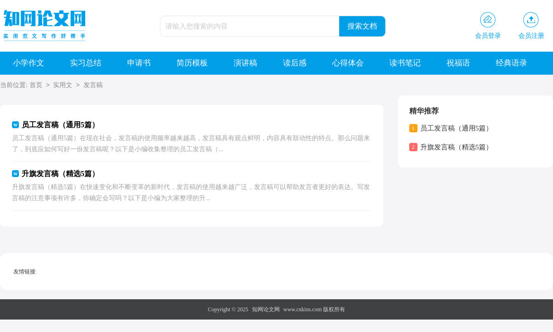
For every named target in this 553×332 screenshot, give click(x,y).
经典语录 (511, 63)
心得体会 (348, 63)
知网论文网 (266, 309)
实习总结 (85, 63)
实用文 (62, 85)
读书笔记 (405, 63)
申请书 (139, 63)
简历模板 (192, 63)
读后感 (294, 63)
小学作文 (28, 63)
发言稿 (93, 85)
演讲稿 (245, 63)
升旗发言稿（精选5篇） (456, 147)
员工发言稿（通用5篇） (456, 128)
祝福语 (458, 63)
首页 (35, 85)
